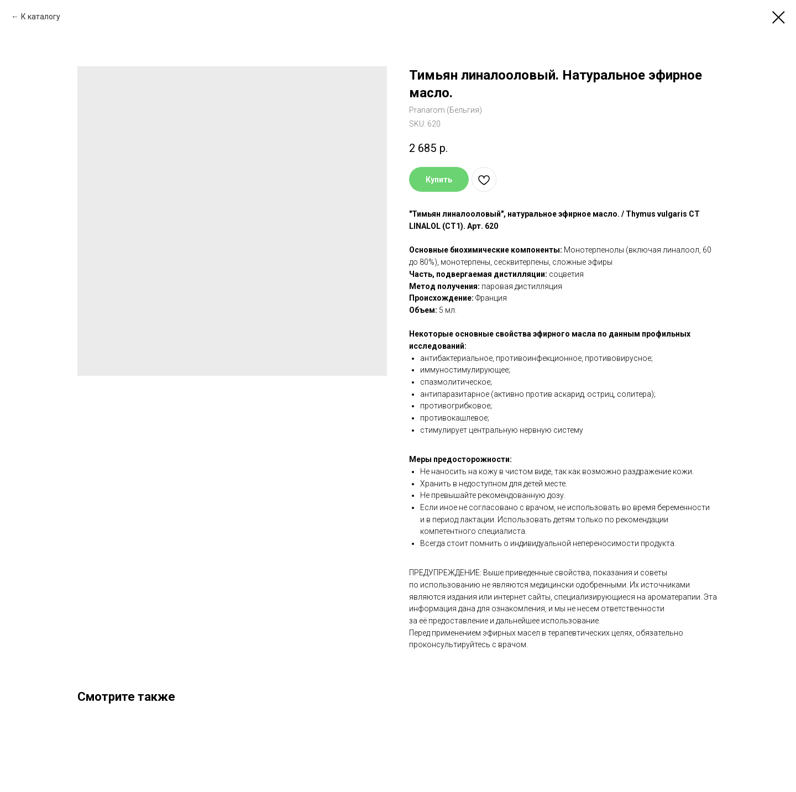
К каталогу (40, 16)
